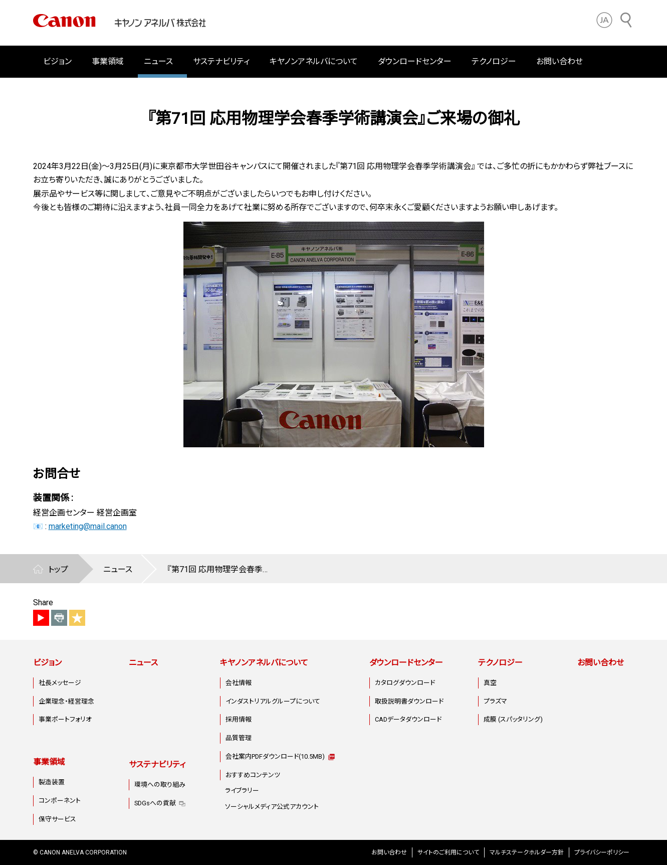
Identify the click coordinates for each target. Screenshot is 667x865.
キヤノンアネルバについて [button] (314, 61)
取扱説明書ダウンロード (409, 701)
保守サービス (57, 819)
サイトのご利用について (448, 852)
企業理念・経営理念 (66, 701)
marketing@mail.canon (88, 526)
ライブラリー (242, 790)
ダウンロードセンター (406, 662)
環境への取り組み (159, 784)
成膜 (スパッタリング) (513, 719)
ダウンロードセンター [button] (415, 61)
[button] (604, 20)
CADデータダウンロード (408, 719)
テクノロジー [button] (494, 61)
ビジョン (47, 662)
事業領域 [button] (108, 61)
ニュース (158, 61)
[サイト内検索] (626, 20)
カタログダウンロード (405, 682)
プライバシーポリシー (601, 852)
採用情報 (239, 719)
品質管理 (239, 738)
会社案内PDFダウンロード (275, 756)
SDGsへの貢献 (155, 803)
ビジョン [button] (57, 61)
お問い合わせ (559, 61)
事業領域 (49, 762)
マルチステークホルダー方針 (527, 852)
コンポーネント (60, 800)
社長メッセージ (60, 682)
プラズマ (495, 701)
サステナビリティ (157, 764)
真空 (490, 682)
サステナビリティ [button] (221, 61)
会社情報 (239, 682)
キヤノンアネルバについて (264, 662)
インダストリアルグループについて (273, 701)
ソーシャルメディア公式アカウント (272, 806)
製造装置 (52, 782)
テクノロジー (500, 662)
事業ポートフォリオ (65, 719)
